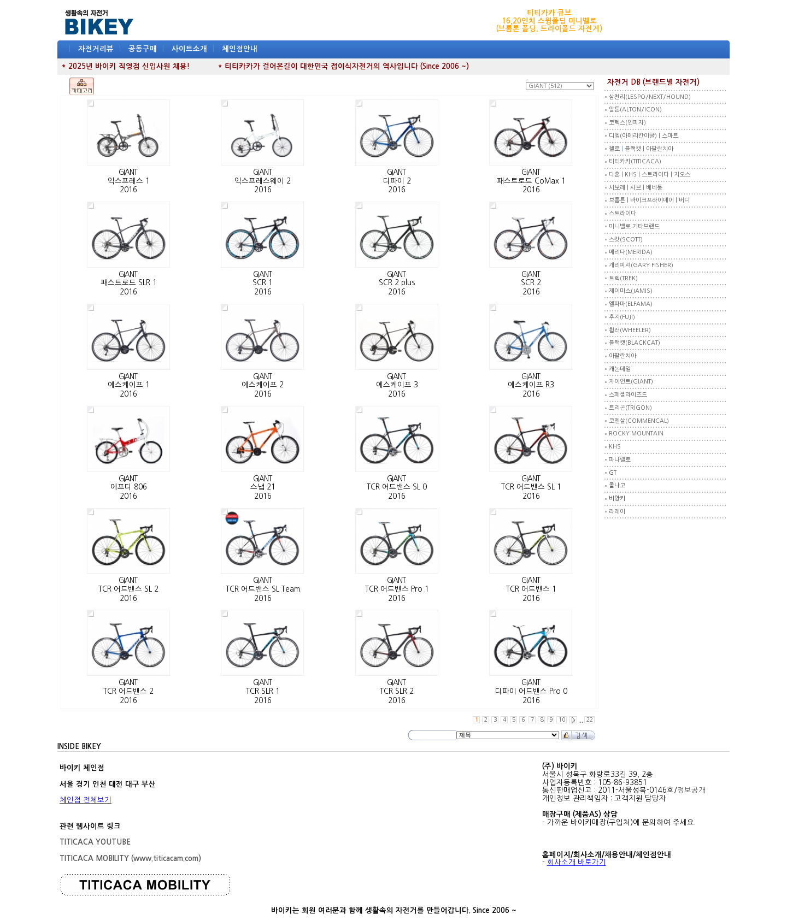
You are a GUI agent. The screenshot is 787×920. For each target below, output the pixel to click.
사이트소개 (189, 48)
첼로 (614, 149)
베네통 (654, 188)
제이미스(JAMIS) (631, 291)
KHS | (633, 175)
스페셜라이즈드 (628, 395)
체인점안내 (239, 48)
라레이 (617, 512)
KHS (615, 447)
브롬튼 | (619, 200)
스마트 (670, 136)
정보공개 (691, 790)
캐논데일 (620, 369)
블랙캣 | (635, 149)
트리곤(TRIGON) (630, 408)
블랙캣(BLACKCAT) (634, 343)
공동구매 (142, 48)
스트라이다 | (658, 175)
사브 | (638, 188)
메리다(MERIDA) (631, 252)
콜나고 (617, 485)
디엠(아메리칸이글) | (635, 136)
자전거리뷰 (96, 48)
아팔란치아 (659, 149)
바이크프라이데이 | (654, 200)
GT (612, 473)
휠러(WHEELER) (630, 330)
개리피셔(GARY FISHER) (641, 265)
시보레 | (619, 188)
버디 (684, 200)
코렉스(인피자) (627, 123)
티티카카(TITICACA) (635, 161)
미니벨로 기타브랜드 (634, 226)
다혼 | (617, 175)
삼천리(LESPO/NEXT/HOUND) (650, 97)
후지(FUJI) (622, 317)
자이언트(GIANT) (631, 382)
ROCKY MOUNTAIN (636, 433)
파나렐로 (620, 460)
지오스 (682, 175)
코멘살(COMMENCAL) (639, 421)
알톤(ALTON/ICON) (635, 110)
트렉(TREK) (623, 278)
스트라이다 (622, 213)
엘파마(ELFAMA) (631, 304)
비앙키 (617, 499)
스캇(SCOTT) (626, 240)
